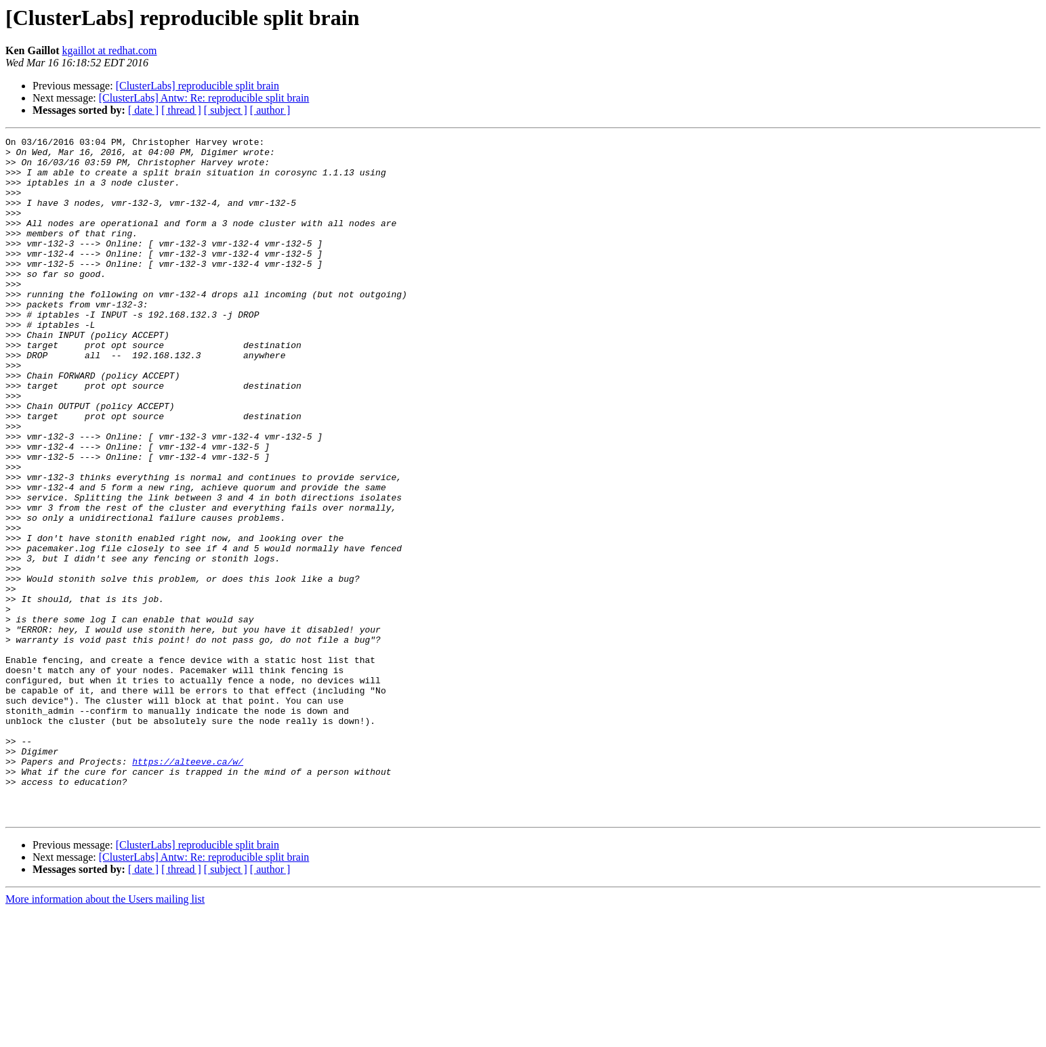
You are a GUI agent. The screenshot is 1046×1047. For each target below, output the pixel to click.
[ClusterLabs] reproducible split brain (197, 85)
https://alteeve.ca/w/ (187, 887)
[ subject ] (225, 110)
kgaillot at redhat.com (109, 50)
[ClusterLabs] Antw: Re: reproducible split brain (204, 98)
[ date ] (143, 110)
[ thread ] (181, 110)
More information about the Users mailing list (105, 1035)
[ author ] (270, 110)
